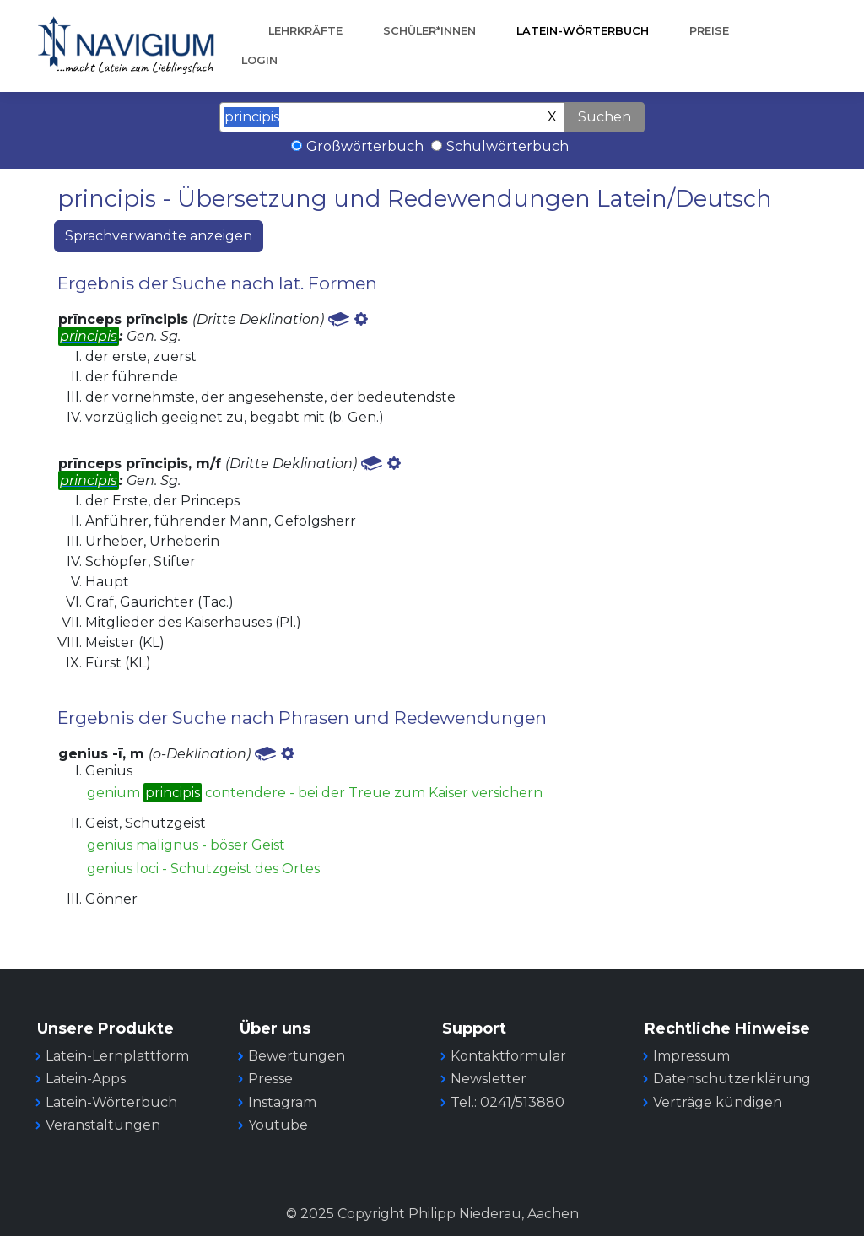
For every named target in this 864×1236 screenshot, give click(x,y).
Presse (270, 1079)
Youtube (278, 1125)
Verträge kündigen (717, 1102)
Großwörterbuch (365, 146)
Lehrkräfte (305, 30)
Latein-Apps (86, 1079)
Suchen (604, 117)
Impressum (691, 1056)
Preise (709, 30)
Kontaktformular (508, 1056)
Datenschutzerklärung (732, 1079)
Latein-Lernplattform (117, 1056)
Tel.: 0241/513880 (507, 1102)
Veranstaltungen (103, 1125)
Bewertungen (296, 1056)
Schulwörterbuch (507, 146)
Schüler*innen (429, 30)
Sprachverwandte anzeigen (158, 236)
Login (259, 60)
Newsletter (488, 1079)
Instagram (282, 1102)
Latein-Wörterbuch (582, 30)
